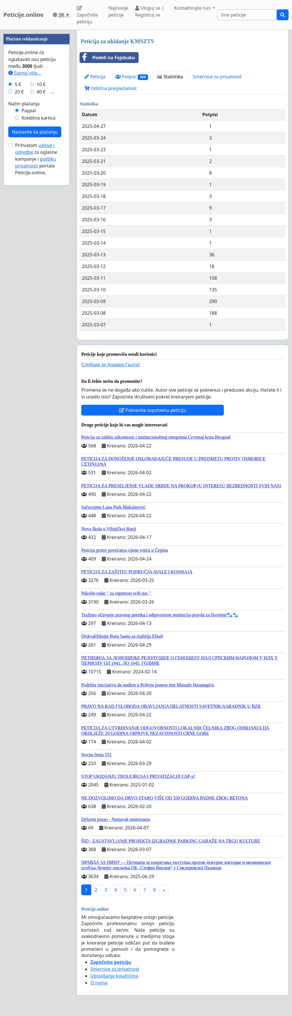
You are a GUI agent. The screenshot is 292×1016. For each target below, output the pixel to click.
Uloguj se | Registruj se (149, 11)
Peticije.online (23, 15)
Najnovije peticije (118, 11)
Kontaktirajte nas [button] (193, 8)
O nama (98, 983)
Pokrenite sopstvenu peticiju (152, 410)
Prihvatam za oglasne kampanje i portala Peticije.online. (36, 330)
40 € (41, 262)
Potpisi (131, 76)
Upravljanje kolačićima (114, 976)
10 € (41, 255)
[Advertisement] (36, 115)
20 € (19, 262)
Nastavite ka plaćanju (35, 303)
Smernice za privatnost (217, 76)
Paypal (29, 281)
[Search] (247, 14)
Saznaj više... (24, 244)
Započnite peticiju (87, 15)
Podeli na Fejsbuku (107, 57)
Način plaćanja (24, 274)
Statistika (170, 76)
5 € (18, 255)
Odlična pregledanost (110, 88)
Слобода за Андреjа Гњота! (110, 364)
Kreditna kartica (39, 289)
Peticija (95, 76)
